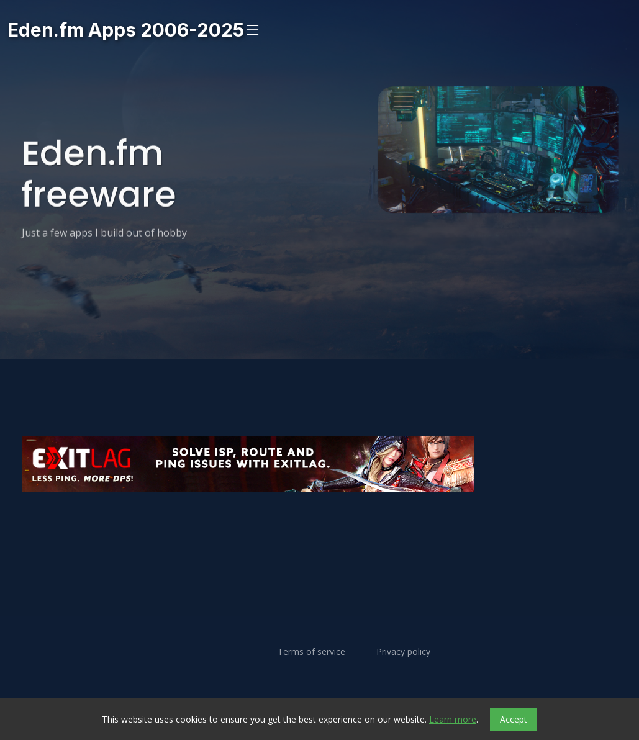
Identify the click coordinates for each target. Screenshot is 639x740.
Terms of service (311, 652)
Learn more (452, 719)
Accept (513, 719)
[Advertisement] (320, 529)
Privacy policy (403, 652)
